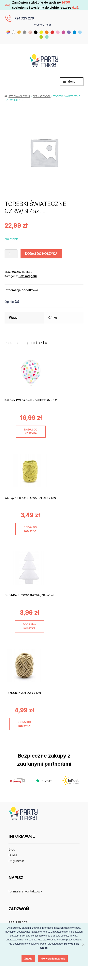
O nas (12, 855)
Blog (11, 849)
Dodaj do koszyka (41, 254)
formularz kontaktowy (25, 891)
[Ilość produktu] (11, 253)
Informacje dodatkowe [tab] (21, 290)
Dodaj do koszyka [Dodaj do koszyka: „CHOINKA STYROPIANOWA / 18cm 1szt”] (29, 626)
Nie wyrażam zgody (53, 958)
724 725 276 (24, 18)
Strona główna (19, 96)
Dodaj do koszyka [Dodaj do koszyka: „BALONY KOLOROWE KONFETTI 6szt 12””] (30, 431)
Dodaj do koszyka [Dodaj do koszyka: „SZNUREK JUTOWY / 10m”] (24, 724)
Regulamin (16, 861)
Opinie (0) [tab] (12, 302)
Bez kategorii (42, 96)
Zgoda (28, 958)
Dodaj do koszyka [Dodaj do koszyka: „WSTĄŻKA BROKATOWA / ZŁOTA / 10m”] (30, 529)
